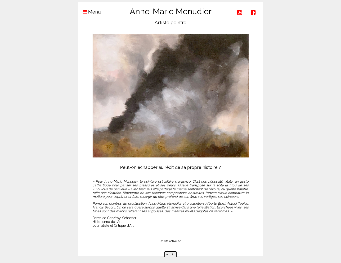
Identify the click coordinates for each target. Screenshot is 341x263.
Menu (89, 12)
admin (170, 254)
